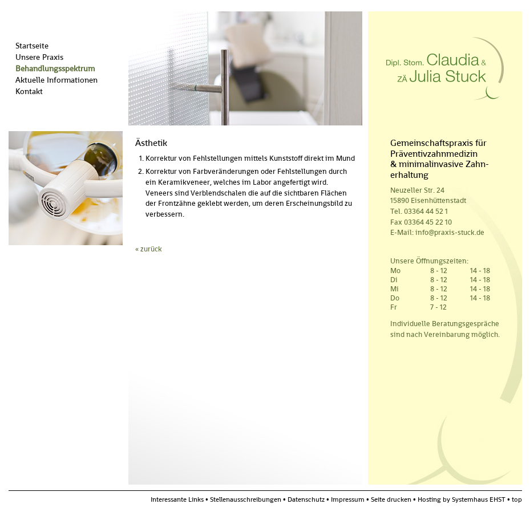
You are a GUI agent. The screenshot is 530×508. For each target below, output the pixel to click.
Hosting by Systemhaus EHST (465, 499)
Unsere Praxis (39, 57)
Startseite (31, 45)
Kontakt (29, 91)
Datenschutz (306, 499)
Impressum (348, 499)
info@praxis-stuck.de (449, 232)
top (517, 499)
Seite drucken (391, 499)
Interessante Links (177, 499)
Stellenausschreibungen (245, 499)
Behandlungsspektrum (55, 68)
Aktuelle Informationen (56, 80)
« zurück (148, 249)
